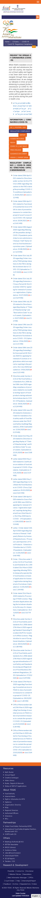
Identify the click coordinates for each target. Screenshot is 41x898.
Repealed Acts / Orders (28, 884)
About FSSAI (9, 789)
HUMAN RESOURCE (17, 139)
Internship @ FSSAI (11, 855)
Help (18, 881)
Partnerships (9, 822)
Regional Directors (11, 810)
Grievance (8, 816)
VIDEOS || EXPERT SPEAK (19, 157)
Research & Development (15, 864)
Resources (8, 768)
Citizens (15, 41)
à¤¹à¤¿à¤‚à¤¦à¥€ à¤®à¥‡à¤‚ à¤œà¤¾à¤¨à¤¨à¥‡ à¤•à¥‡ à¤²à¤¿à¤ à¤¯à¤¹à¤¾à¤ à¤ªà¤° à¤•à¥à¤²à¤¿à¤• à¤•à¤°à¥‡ (22, 108)
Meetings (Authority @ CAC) (14, 841)
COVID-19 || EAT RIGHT (18, 146)
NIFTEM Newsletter (11, 844)
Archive (15, 884)
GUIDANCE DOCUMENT (18, 154)
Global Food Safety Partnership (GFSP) (18, 826)
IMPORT (22, 135)
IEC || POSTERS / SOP (18, 127)
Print (34, 47)
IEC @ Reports (10, 858)
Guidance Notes (11, 850)
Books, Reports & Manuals (14, 783)
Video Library (9, 780)
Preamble (11, 871)
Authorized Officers (11, 813)
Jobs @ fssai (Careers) (13, 853)
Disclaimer (29, 871)
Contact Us (20, 871)
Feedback (7, 884)
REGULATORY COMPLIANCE (20, 131)
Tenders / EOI (10, 861)
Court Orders (9, 881)
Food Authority (10, 793)
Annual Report (10, 775)
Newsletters (27, 874)
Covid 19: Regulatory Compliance (20, 44)
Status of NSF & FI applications (15, 786)
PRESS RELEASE (15, 150)
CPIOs (31, 877)
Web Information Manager (17, 877)
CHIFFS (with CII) (10, 834)
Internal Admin (10, 796)
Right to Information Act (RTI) (15, 799)
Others (6, 837)
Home (7, 41)
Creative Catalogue (11, 777)
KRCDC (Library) (10, 847)
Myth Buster (9, 772)
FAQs (6, 807)
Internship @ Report (29, 881)
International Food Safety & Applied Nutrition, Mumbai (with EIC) (20, 830)
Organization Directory (13, 805)
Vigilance (8, 802)
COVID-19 (25, 41)
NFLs (6, 818)
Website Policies (15, 874)
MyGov (12, 142)
